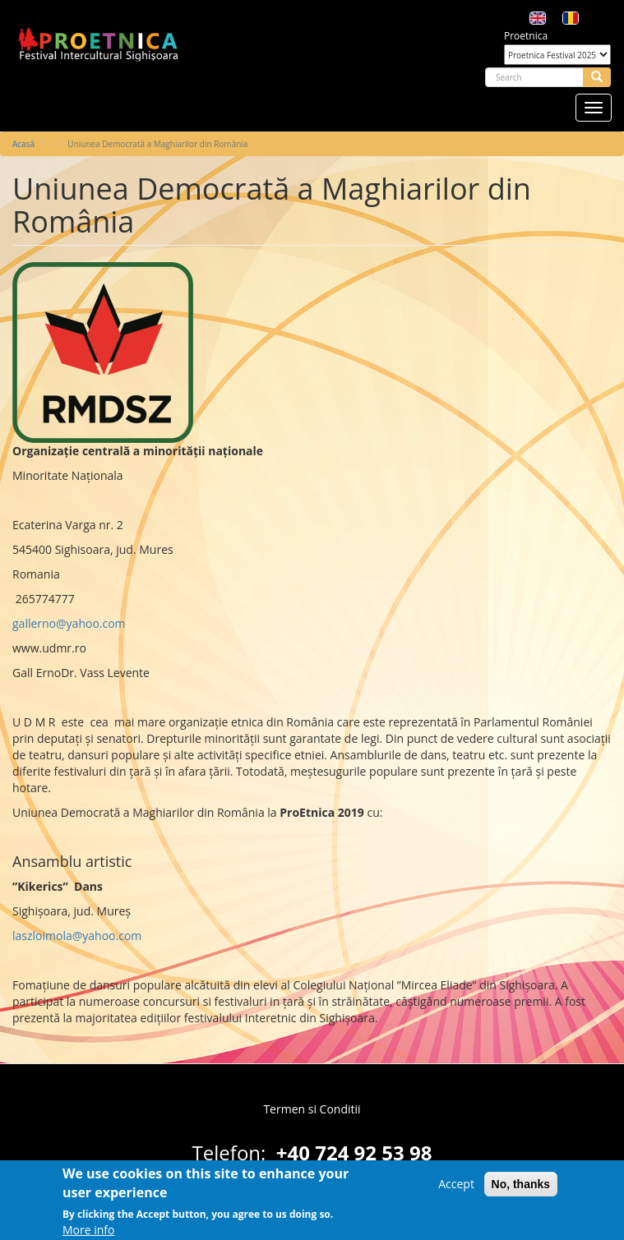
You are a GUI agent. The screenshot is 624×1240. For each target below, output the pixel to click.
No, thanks (521, 1189)
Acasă (23, 144)
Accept (456, 1188)
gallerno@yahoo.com (69, 623)
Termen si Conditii (311, 1109)
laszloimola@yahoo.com (76, 935)
